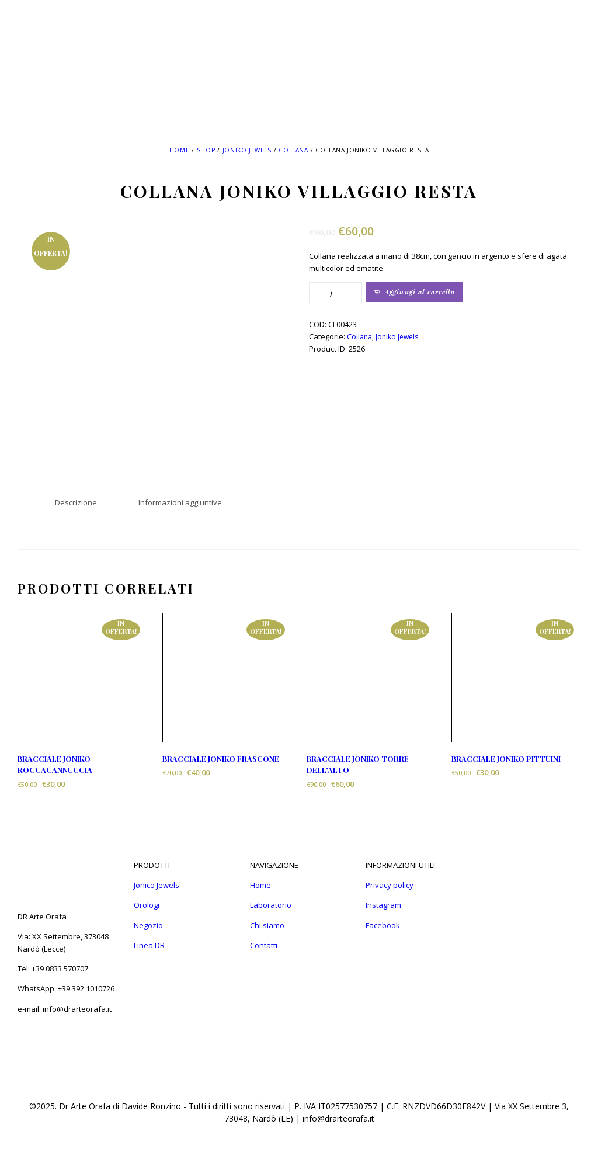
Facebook (383, 925)
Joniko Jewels (247, 150)
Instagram (383, 905)
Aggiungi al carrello (420, 291)
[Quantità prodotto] (335, 292)
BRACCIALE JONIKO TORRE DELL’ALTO (358, 764)
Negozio (148, 925)
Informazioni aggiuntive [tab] (180, 502)
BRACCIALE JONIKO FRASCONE (220, 759)
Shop (206, 150)
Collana (293, 150)
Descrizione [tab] (76, 502)
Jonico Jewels (156, 885)
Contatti (263, 945)
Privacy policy (389, 885)
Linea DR (149, 945)
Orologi (146, 905)
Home (179, 150)
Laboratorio (270, 905)
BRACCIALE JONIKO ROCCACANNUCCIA (55, 764)
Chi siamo (267, 925)
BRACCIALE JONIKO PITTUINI (506, 759)
